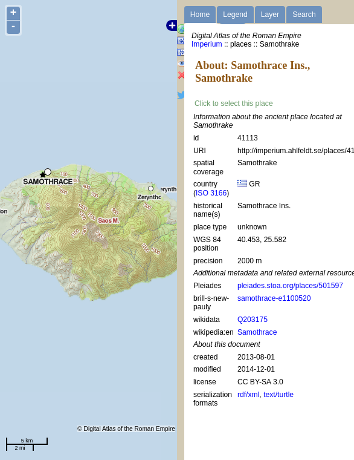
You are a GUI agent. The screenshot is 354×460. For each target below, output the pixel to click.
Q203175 (252, 319)
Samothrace (257, 332)
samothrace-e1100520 (274, 298)
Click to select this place (234, 103)
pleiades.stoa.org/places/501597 (290, 285)
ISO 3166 (211, 193)
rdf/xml (248, 394)
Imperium (206, 44)
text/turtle (278, 394)
